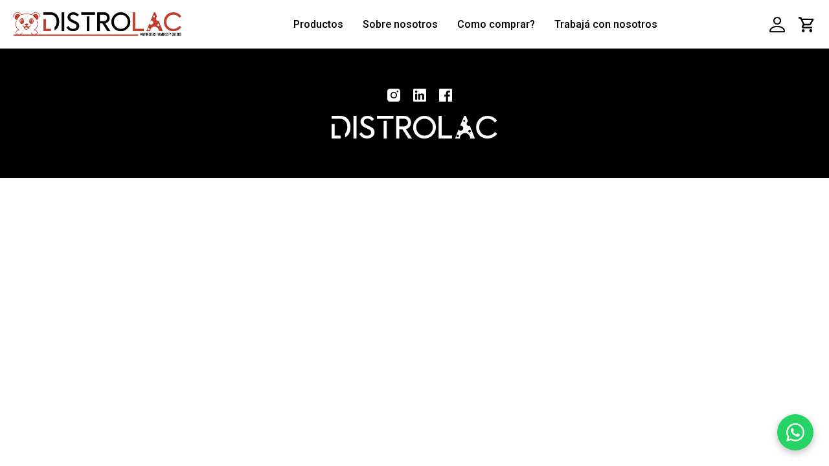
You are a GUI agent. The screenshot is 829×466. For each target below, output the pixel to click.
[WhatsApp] (795, 432)
